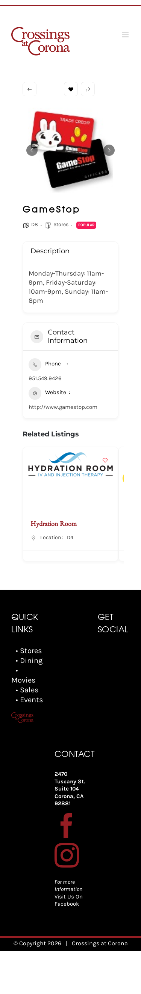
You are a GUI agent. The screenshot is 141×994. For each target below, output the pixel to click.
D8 (34, 224)
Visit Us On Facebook (69, 900)
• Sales (27, 690)
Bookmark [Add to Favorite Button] (71, 89)
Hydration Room (53, 523)
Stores (60, 224)
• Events (29, 699)
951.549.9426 (45, 378)
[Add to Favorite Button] (105, 460)
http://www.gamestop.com (63, 407)
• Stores (29, 650)
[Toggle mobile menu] (126, 35)
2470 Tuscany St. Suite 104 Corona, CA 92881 (70, 789)
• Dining (29, 660)
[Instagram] (67, 855)
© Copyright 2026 (37, 943)
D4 (70, 537)
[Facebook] (67, 825)
